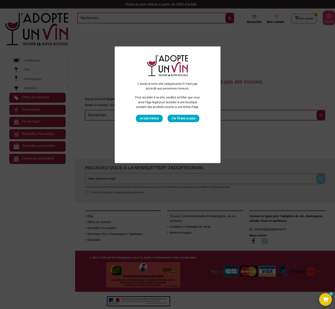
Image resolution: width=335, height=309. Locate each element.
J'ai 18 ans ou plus (183, 118)
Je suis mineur (149, 118)
